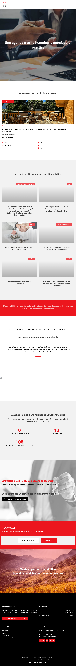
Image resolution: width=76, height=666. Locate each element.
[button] (8, 101)
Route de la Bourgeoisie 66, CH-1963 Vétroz (52, 630)
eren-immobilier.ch (35, 657)
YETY (45, 662)
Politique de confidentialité (43, 660)
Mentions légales (30, 660)
